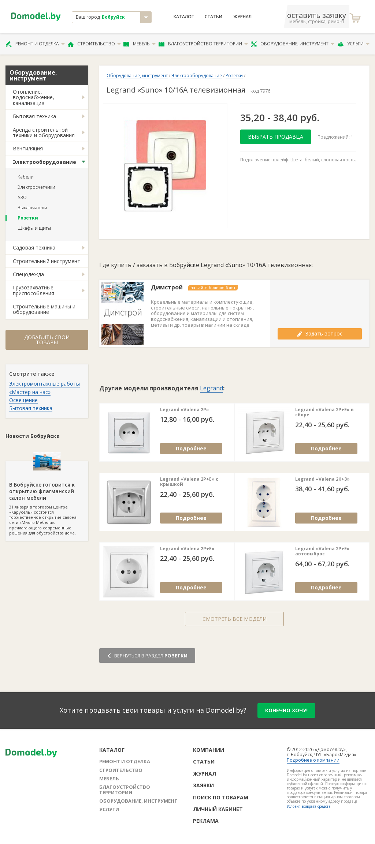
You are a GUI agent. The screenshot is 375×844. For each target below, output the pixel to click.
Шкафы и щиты (34, 228)
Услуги (353, 44)
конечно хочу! (286, 710)
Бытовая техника (34, 116)
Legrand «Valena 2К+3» (322, 479)
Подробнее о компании (313, 760)
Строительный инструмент (46, 261)
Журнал (242, 17)
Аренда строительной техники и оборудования (44, 132)
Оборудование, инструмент (292, 44)
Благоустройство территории (203, 44)
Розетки (28, 218)
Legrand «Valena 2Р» (184, 409)
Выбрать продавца (275, 136)
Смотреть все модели (235, 618)
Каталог (184, 17)
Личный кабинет (218, 809)
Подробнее (191, 448)
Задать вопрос (319, 333)
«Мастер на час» (30, 392)
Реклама (206, 821)
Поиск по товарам (220, 797)
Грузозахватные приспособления (33, 290)
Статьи (213, 17)
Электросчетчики (36, 187)
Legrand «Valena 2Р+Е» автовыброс (322, 551)
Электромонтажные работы (44, 383)
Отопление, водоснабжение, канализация (33, 97)
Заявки (203, 785)
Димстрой (167, 287)
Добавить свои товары (47, 340)
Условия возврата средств (308, 806)
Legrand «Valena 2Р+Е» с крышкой (189, 482)
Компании (208, 750)
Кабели (26, 177)
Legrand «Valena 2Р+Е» (187, 548)
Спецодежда (28, 274)
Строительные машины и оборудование (44, 309)
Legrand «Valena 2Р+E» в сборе (324, 412)
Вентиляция (28, 148)
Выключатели (32, 208)
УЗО (22, 197)
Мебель (139, 44)
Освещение (23, 400)
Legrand (211, 388)
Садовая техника (34, 247)
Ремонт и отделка (35, 44)
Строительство (94, 44)
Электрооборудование (44, 161)
